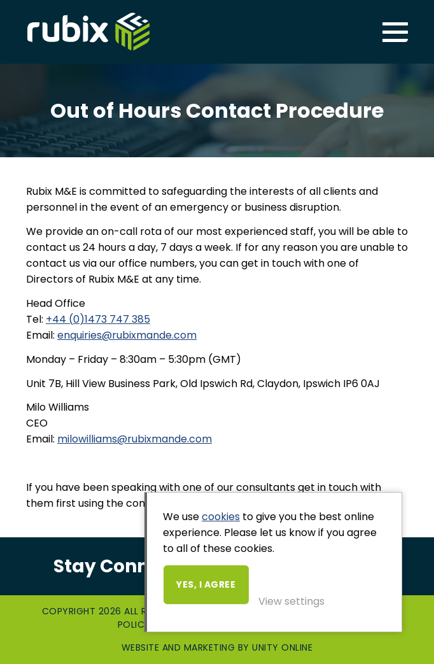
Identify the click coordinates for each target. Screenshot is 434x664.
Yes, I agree (205, 584)
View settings (291, 601)
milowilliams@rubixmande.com (134, 439)
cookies (221, 516)
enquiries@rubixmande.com (127, 335)
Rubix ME (88, 32)
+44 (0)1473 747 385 (98, 319)
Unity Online (282, 647)
